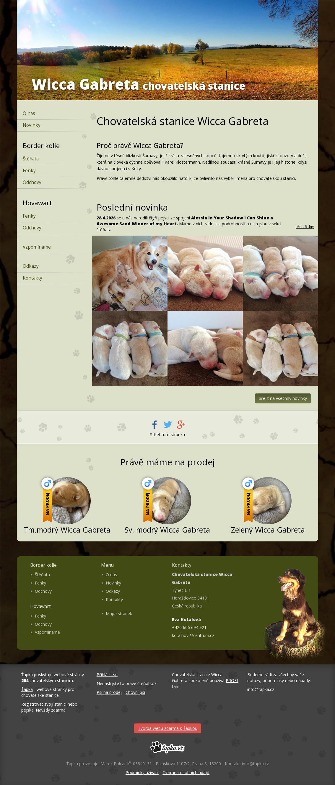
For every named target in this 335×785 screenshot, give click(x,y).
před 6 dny (304, 226)
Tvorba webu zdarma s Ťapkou (167, 728)
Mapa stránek (119, 613)
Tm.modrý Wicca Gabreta (67, 530)
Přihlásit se (107, 674)
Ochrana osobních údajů (185, 772)
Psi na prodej (109, 692)
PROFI (232, 680)
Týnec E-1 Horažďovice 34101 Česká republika (202, 589)
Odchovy (32, 182)
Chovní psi (135, 692)
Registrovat (32, 704)
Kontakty (32, 278)
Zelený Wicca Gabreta (268, 530)
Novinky (31, 125)
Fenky (29, 170)
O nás (29, 113)
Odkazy (31, 266)
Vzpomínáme (37, 247)
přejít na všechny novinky (283, 398)
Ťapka (27, 689)
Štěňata (31, 159)
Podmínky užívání (142, 772)
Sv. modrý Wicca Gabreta (167, 530)
